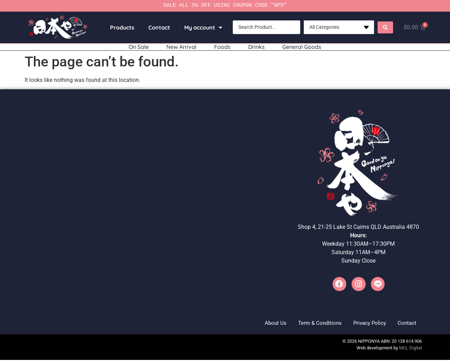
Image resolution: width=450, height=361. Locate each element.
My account (201, 27)
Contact (157, 27)
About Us (261, 323)
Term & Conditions (310, 323)
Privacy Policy (364, 323)
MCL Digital (410, 349)
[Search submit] (383, 27)
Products (120, 27)
